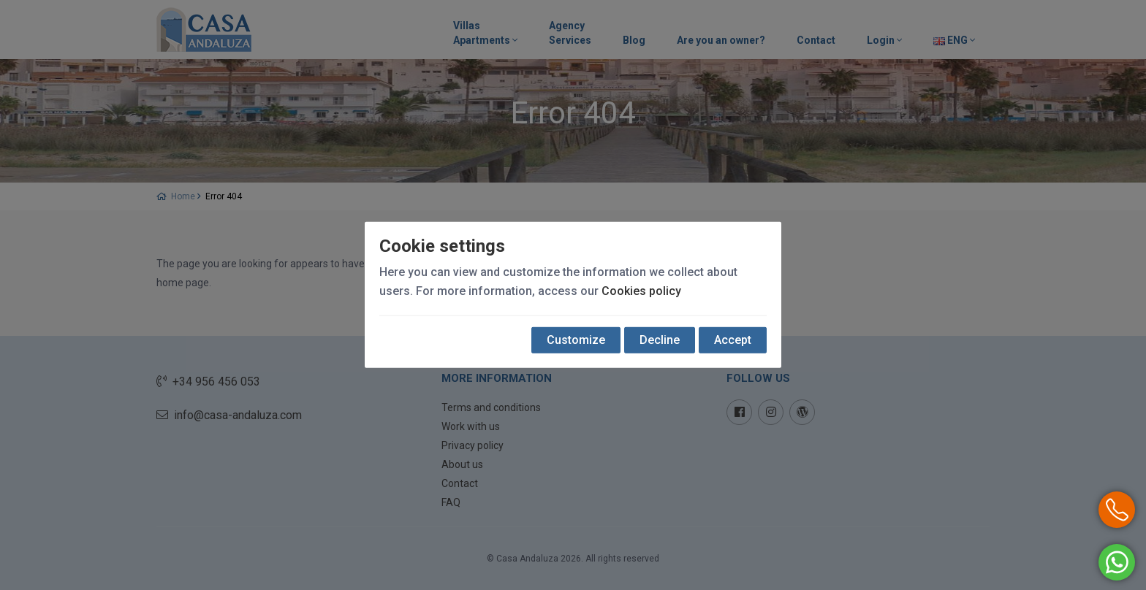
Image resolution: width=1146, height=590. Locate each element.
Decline (660, 340)
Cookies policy (641, 291)
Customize (576, 340)
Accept (732, 340)
